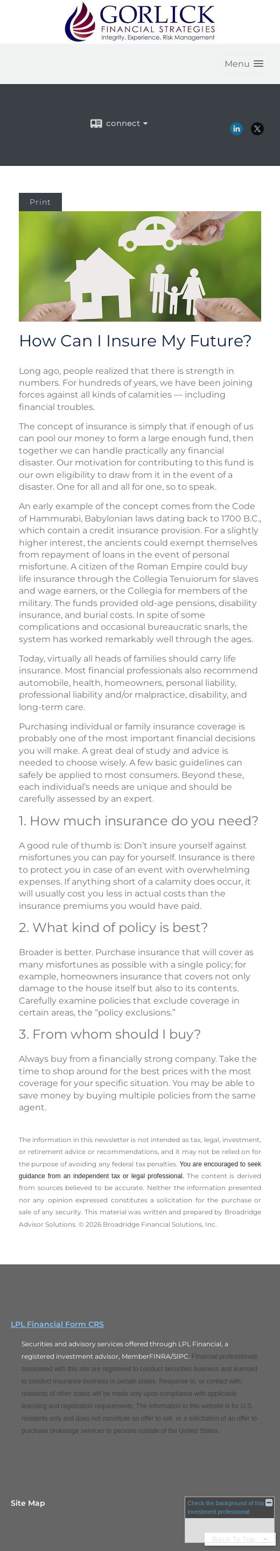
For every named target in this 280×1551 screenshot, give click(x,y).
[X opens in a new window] (257, 131)
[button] (244, 63)
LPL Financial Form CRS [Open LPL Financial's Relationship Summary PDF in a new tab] (57, 1324)
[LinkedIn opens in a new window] (236, 131)
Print (40, 202)
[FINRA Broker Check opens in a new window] (230, 1520)
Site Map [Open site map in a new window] (28, 1503)
